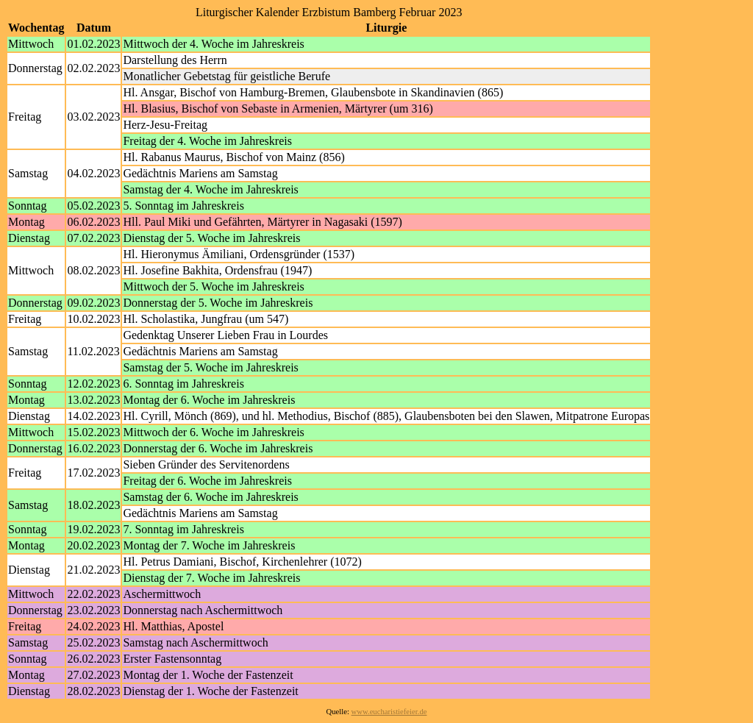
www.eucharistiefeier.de (389, 712)
